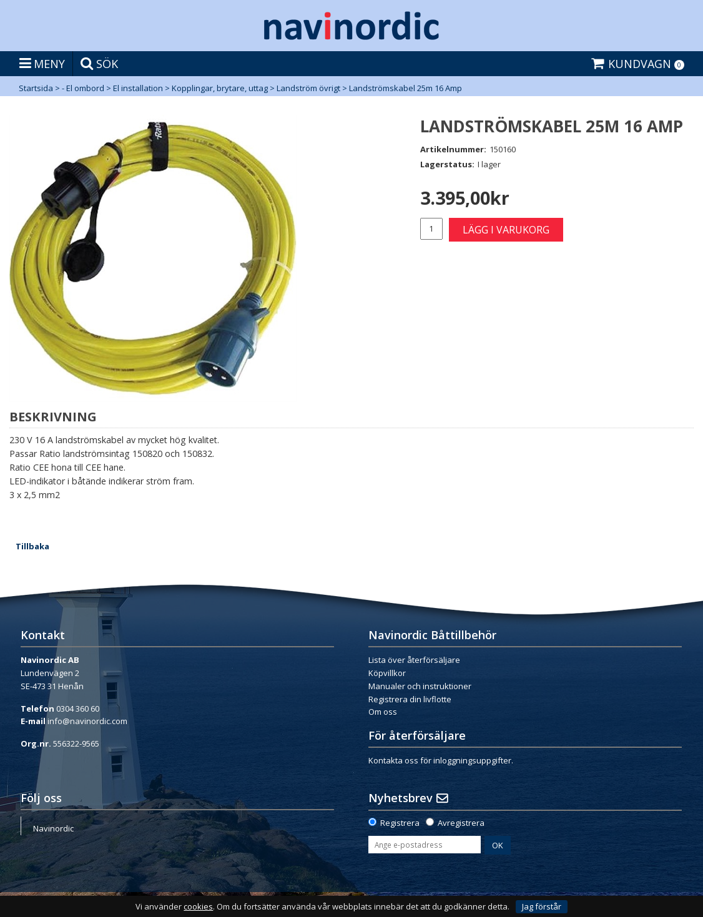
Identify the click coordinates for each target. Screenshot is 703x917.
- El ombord (83, 88)
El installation (138, 88)
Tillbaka (32, 546)
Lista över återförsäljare (414, 659)
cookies (198, 906)
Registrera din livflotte (409, 699)
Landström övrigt (308, 88)
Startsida (36, 88)
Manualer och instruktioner (419, 686)
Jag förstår (541, 906)
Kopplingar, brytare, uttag (220, 88)
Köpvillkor (387, 673)
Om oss (382, 711)
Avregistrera (461, 822)
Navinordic (53, 828)
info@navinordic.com (87, 721)
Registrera (400, 822)
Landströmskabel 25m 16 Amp (405, 88)
